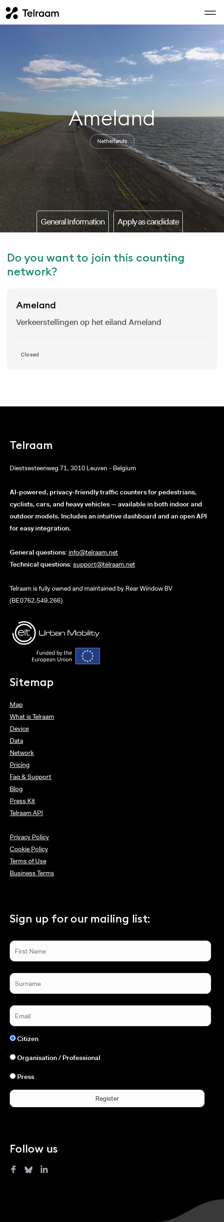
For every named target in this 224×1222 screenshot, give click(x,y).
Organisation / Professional (58, 1058)
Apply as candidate (148, 221)
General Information (73, 221)
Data (16, 740)
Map (16, 704)
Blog (16, 789)
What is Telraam (32, 716)
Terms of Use (28, 861)
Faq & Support (30, 777)
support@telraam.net (104, 564)
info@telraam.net (93, 552)
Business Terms (32, 873)
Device (19, 728)
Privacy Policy (29, 837)
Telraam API (26, 813)
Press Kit (22, 801)
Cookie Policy (29, 849)
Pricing (20, 765)
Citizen (27, 1039)
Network (22, 752)
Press (25, 1076)
